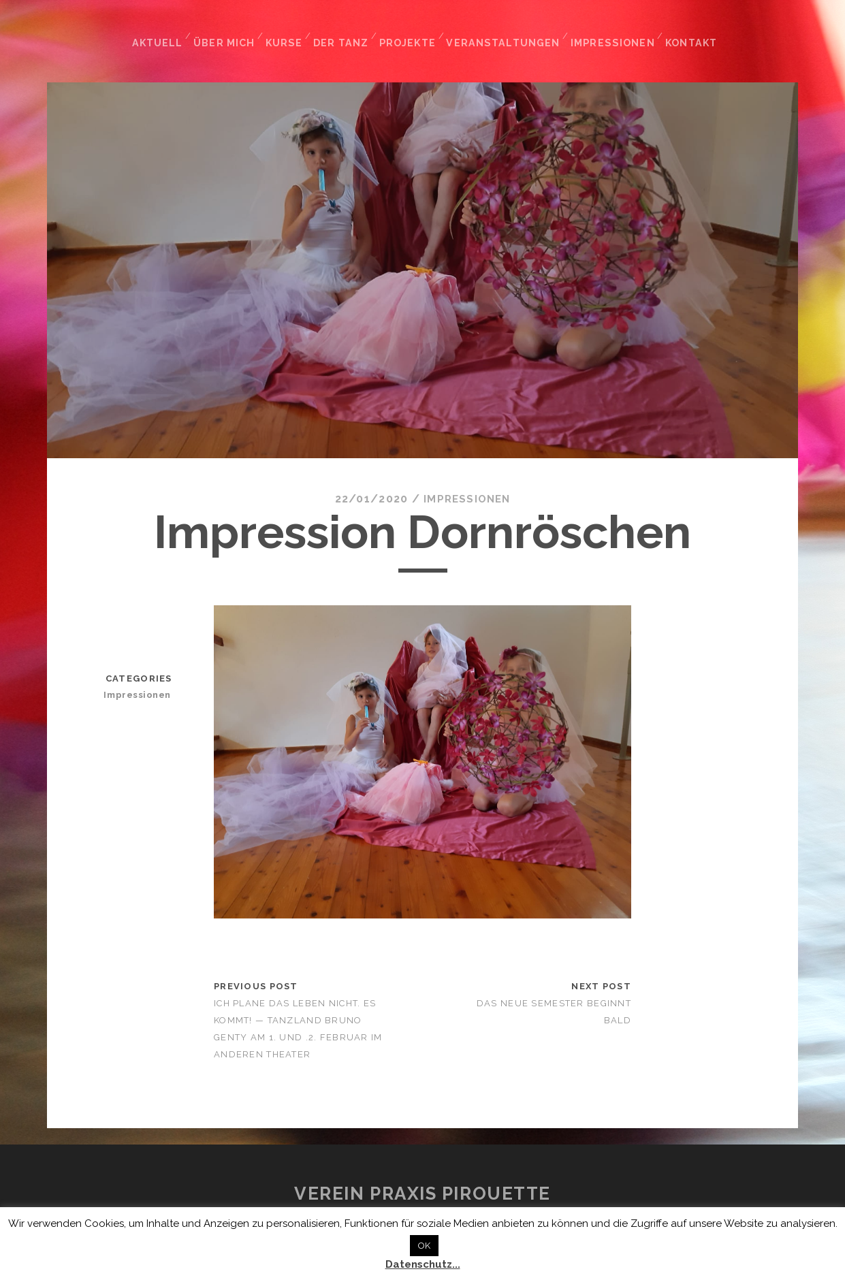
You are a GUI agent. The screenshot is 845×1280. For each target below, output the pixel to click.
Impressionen (613, 33)
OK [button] (424, 1246)
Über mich (226, 33)
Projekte (412, 33)
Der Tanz (345, 33)
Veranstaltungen (507, 33)
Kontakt (691, 33)
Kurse (287, 33)
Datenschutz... (422, 1264)
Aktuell (158, 33)
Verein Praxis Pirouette (422, 1185)
